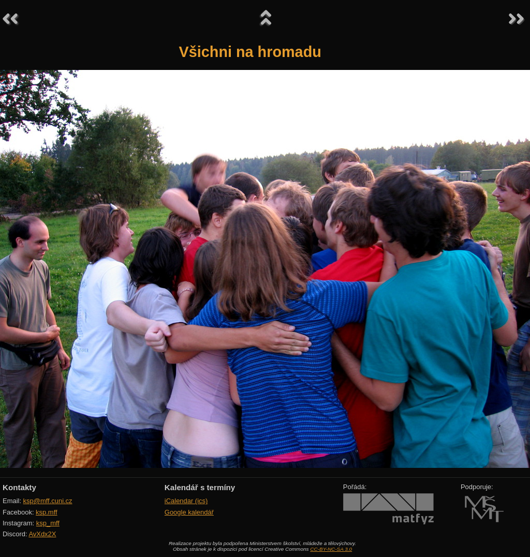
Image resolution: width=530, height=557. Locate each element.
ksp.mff (46, 512)
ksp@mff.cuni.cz (47, 501)
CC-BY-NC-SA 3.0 (331, 549)
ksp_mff (48, 523)
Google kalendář (189, 512)
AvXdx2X (42, 534)
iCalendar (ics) (186, 501)
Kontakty (19, 487)
